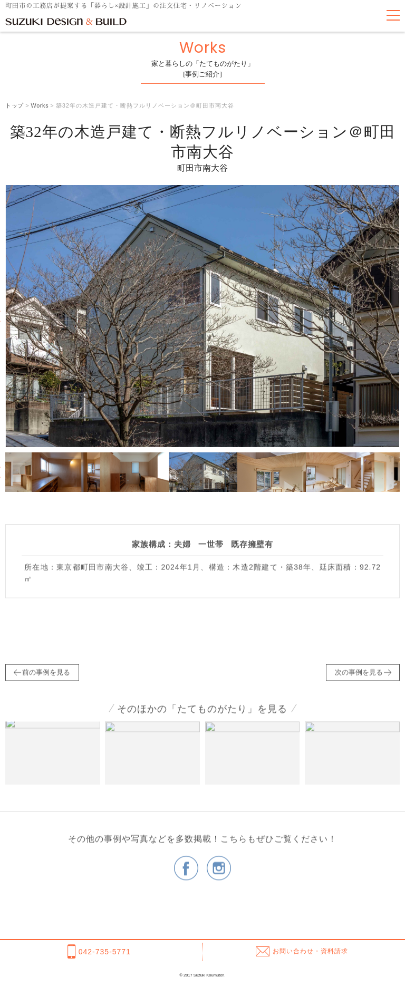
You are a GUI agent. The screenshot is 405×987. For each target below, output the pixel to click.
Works (40, 105)
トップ (14, 105)
